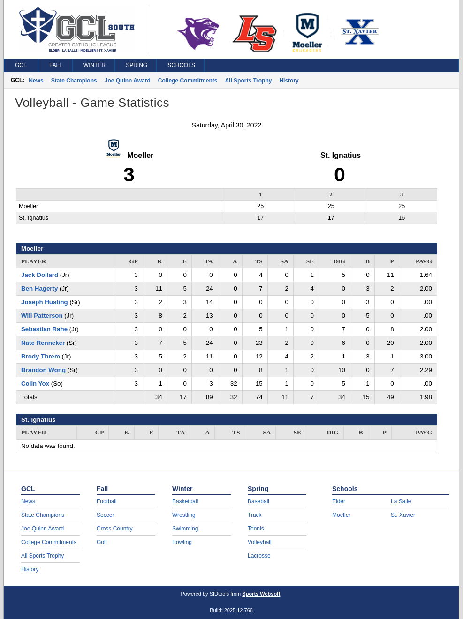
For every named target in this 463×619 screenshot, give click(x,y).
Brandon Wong (43, 369)
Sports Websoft (261, 594)
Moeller (341, 515)
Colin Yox (35, 383)
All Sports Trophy (248, 80)
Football (107, 501)
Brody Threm (40, 356)
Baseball (258, 501)
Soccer (105, 515)
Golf (102, 542)
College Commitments (188, 80)
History (288, 80)
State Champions (74, 80)
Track (255, 515)
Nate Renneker (43, 342)
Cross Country (115, 528)
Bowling (182, 542)
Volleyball (260, 542)
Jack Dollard (39, 274)
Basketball (185, 501)
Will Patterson (42, 315)
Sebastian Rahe (44, 329)
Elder (338, 501)
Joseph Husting (44, 302)
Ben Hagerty (39, 288)
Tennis (256, 528)
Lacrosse (259, 555)
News (36, 80)
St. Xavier (403, 515)
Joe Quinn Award (128, 80)
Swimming (185, 528)
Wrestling (184, 515)
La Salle (401, 501)
